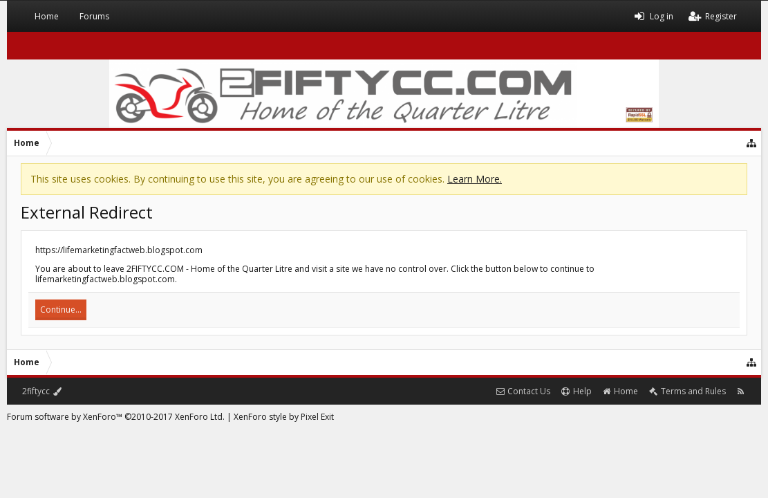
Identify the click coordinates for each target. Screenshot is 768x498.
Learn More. (474, 178)
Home (47, 16)
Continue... (61, 309)
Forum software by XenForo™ (116, 417)
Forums (94, 16)
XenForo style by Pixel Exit (284, 417)
